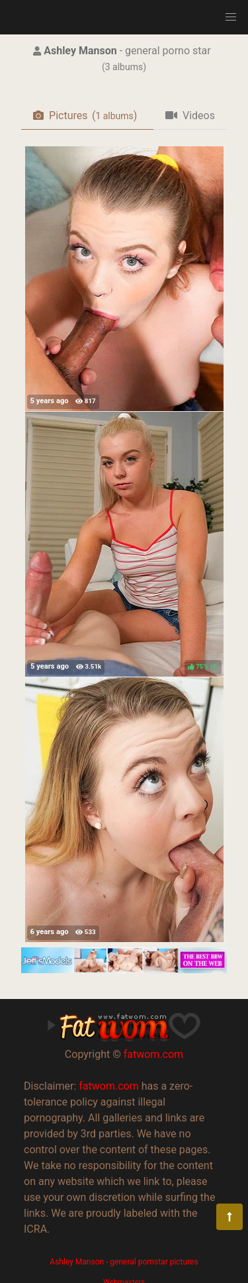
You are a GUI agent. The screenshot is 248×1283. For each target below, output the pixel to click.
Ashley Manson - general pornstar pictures (124, 1261)
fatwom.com (153, 1054)
